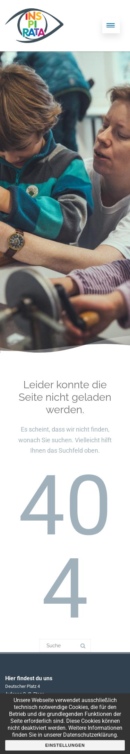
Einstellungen (65, 745)
